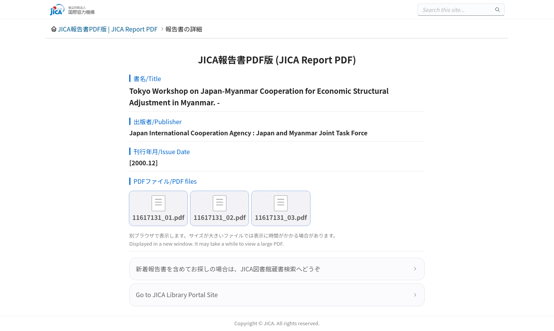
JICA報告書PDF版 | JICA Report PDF (108, 28)
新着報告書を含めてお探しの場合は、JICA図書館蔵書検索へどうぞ (228, 268)
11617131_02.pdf (219, 217)
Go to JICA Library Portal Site (177, 294)
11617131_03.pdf (281, 217)
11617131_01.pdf (158, 217)
